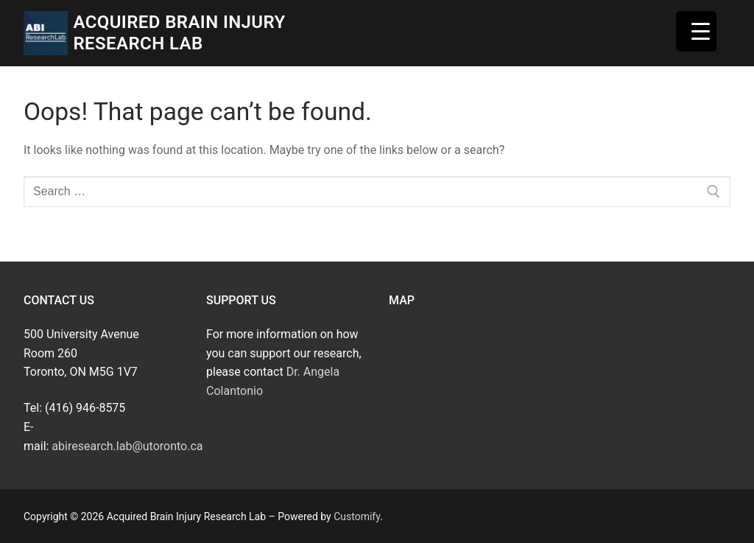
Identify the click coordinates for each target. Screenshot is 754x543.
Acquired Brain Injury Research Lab (179, 33)
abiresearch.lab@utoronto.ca (127, 446)
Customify (357, 516)
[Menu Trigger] (696, 31)
